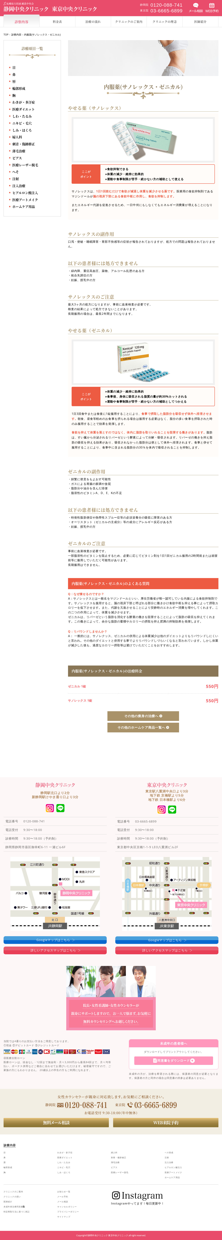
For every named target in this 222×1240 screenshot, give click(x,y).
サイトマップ (63, 1216)
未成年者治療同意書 (14, 1206)
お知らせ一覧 (63, 1191)
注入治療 (18, 185)
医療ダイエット (23, 109)
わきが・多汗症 (23, 102)
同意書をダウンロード (173, 1060)
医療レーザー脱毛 (25, 165)
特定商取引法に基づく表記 (17, 1211)
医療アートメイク (25, 199)
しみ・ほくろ (22, 130)
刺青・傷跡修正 (23, 144)
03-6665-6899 (146, 821)
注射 (15, 178)
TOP (6, 34)
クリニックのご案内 (13, 1191)
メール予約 (62, 1196)
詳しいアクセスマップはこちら (53, 950)
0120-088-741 (34, 821)
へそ (15, 171)
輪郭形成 (18, 88)
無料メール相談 (56, 1122)
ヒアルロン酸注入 (25, 192)
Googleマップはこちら (53, 940)
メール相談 (62, 1201)
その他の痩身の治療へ (141, 716)
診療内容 (16, 34)
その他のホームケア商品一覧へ (141, 727)
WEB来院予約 (165, 1122)
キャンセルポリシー (67, 1206)
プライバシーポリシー (68, 1211)
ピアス (17, 158)
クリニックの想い (12, 1196)
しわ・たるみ (22, 116)
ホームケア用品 (23, 206)
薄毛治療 (18, 151)
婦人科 (17, 137)
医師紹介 (8, 1201)
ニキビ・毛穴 (22, 123)
